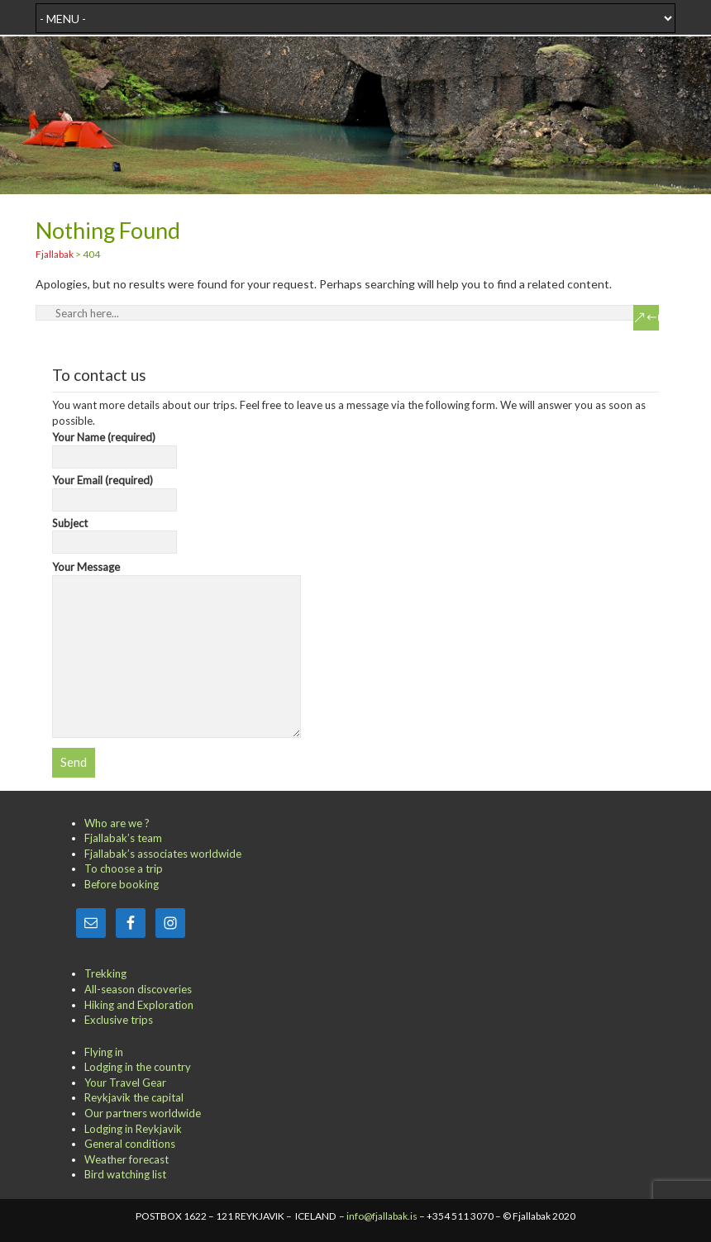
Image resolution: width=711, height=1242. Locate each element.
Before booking (121, 884)
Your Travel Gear (125, 1082)
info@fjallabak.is (382, 1216)
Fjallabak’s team (123, 838)
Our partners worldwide (142, 1113)
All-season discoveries (138, 989)
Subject (114, 533)
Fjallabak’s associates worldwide (162, 853)
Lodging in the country (137, 1066)
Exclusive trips (118, 1019)
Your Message (176, 574)
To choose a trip (123, 868)
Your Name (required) (114, 447)
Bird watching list (125, 1174)
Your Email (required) (114, 490)
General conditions (129, 1143)
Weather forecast (126, 1159)
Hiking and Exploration (138, 1004)
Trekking (105, 973)
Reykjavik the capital (134, 1097)
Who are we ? (117, 823)
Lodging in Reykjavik (133, 1128)
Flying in (103, 1052)
